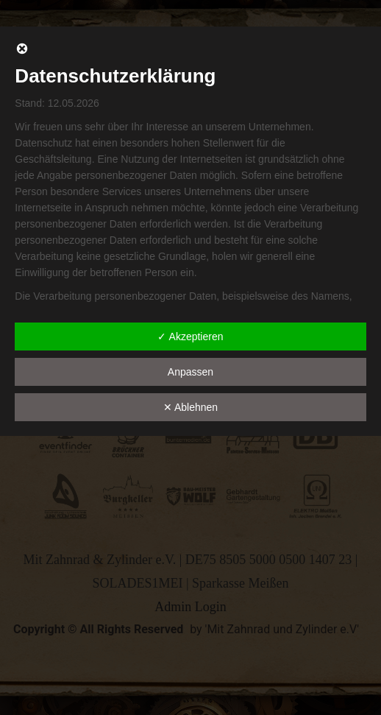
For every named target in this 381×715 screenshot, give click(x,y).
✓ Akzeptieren (190, 336)
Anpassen (190, 372)
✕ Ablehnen (190, 407)
